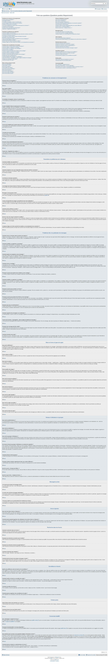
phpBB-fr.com (56, 659)
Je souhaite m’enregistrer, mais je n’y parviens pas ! (11, 21)
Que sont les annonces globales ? (8, 68)
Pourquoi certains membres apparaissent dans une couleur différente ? (69, 25)
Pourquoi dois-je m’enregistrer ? (8, 19)
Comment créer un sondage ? (7, 49)
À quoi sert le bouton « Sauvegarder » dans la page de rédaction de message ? (17, 57)
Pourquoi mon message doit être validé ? (9, 58)
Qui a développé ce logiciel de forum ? (63, 64)
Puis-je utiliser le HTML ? (7, 65)
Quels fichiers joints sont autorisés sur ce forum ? (65, 59)
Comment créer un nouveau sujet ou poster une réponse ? (13, 46)
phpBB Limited (35, 620)
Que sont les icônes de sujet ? (7, 73)
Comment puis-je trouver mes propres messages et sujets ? (67, 47)
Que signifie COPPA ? (6, 20)
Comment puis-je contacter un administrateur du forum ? (66, 67)
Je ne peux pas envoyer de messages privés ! (64, 31)
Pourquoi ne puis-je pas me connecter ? (9, 24)
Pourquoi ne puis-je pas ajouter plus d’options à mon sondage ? (14, 50)
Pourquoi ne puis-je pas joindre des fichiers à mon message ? (13, 54)
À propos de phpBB (9, 621)
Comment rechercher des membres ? (62, 46)
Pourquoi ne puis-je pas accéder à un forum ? (10, 53)
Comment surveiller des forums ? (62, 54)
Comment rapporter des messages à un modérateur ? (12, 56)
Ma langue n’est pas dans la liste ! (8, 37)
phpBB (46, 195)
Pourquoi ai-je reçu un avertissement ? (9, 55)
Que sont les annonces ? (7, 69)
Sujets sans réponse (5, 12)
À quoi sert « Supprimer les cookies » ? (9, 28)
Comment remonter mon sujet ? (8, 60)
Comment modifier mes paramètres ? (9, 32)
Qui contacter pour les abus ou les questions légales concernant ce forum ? (69, 66)
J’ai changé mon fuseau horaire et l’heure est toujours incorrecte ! (14, 36)
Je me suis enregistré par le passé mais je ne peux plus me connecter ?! (15, 25)
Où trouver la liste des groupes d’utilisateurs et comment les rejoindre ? (69, 23)
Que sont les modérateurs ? (61, 20)
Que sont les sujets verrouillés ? (8, 72)
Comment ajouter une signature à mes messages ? (11, 48)
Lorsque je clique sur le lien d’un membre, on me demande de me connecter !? (18, 42)
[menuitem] (10, 9)
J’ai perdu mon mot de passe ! (7, 26)
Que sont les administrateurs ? (61, 19)
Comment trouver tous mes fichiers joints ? (63, 60)
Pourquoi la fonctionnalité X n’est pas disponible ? (65, 65)
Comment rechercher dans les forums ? (63, 43)
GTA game (57, 657)
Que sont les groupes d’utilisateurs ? (62, 21)
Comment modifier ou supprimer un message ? (11, 47)
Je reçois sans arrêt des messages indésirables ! (65, 32)
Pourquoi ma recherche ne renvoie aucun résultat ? (65, 44)
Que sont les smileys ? (6, 66)
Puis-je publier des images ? (7, 67)
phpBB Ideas (63, 628)
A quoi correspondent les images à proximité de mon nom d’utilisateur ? (15, 38)
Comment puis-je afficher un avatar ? (9, 39)
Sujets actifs (12, 12)
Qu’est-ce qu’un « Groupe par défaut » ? (63, 26)
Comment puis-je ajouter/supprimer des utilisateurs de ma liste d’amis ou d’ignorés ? (71, 39)
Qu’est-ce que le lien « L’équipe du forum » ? (64, 27)
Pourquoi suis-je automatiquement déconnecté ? (11, 27)
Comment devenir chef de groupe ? (62, 24)
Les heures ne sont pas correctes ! (8, 35)
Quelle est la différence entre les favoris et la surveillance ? (66, 51)
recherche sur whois (78, 635)
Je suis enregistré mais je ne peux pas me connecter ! (12, 23)
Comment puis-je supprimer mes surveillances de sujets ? (66, 55)
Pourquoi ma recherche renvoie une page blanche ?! (65, 45)
